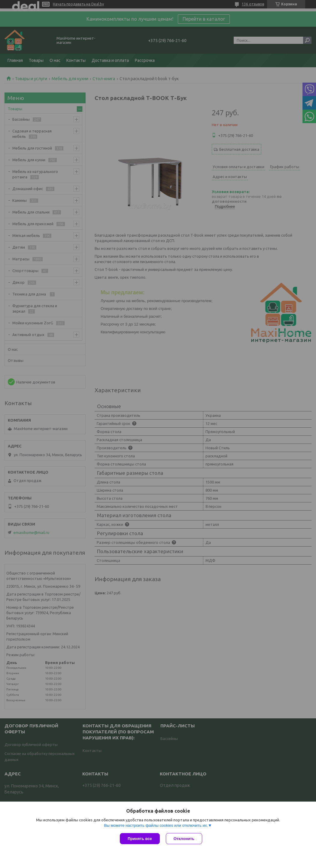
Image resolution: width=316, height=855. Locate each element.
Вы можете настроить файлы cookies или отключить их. (156, 825)
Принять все (140, 838)
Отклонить (184, 838)
